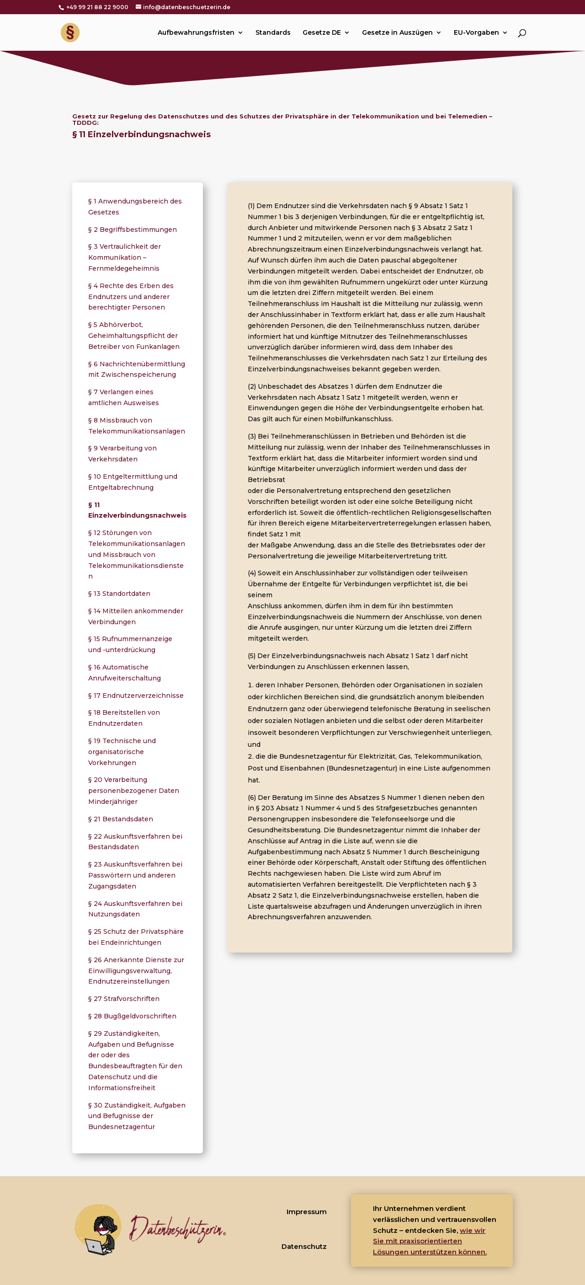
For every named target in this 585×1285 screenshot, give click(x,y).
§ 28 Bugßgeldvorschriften (132, 1016)
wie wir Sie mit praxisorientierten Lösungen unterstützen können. (430, 1241)
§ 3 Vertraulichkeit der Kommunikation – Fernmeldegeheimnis (124, 257)
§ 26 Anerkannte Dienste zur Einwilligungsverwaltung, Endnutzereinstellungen (136, 971)
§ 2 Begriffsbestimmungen (132, 229)
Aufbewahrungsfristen (196, 33)
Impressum (307, 1211)
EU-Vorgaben (476, 33)
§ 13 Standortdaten (119, 593)
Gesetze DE (322, 33)
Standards (273, 33)
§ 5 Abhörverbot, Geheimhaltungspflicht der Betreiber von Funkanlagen (134, 336)
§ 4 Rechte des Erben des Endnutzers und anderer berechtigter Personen (131, 297)
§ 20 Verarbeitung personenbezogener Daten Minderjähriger (133, 791)
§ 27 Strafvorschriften (124, 999)
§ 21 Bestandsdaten (120, 819)
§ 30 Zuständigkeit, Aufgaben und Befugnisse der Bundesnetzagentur (137, 1116)
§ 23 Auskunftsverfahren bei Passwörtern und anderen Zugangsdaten (135, 875)
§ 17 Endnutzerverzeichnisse (136, 695)
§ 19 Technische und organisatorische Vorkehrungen (122, 752)
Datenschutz (304, 1246)
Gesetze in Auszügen (397, 33)
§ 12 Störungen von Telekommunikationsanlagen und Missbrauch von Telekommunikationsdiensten (136, 554)
